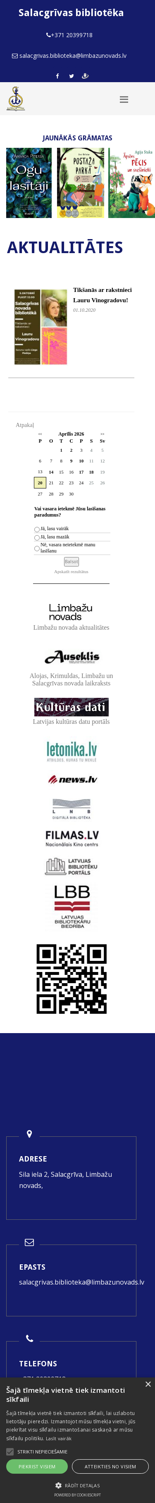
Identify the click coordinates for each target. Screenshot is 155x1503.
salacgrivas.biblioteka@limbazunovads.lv (81, 1282)
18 (91, 471)
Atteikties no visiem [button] (110, 1466)
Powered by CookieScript (77, 1495)
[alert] (77, 1440)
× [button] (148, 1385)
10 (81, 460)
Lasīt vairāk (59, 1438)
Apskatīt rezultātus (71, 571)
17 (81, 471)
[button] (77, 1485)
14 (51, 471)
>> (102, 434)
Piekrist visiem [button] (37, 1466)
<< (40, 434)
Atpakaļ (25, 425)
